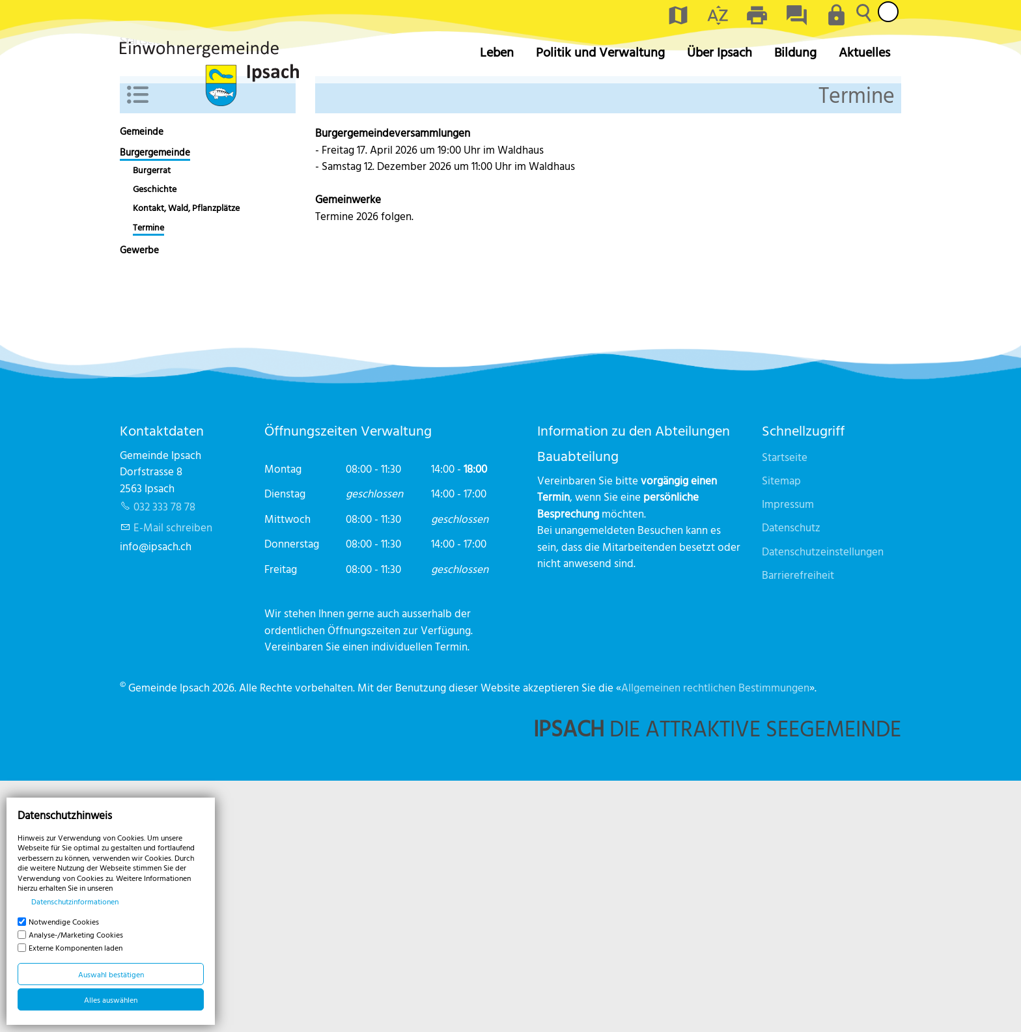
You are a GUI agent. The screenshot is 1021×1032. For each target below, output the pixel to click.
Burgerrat (152, 421)
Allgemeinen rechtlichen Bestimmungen (715, 938)
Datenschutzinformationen (75, 901)
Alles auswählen (110, 999)
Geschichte (154, 440)
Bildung (795, 52)
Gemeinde (141, 382)
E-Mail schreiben (172, 778)
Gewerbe (139, 501)
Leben (497, 52)
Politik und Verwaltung (600, 52)
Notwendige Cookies (64, 921)
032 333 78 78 (164, 757)
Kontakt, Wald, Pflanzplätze (186, 459)
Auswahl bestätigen (111, 974)
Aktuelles (864, 52)
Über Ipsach (719, 52)
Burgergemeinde (155, 404)
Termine (148, 479)
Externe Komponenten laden (75, 947)
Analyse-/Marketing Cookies (76, 934)
